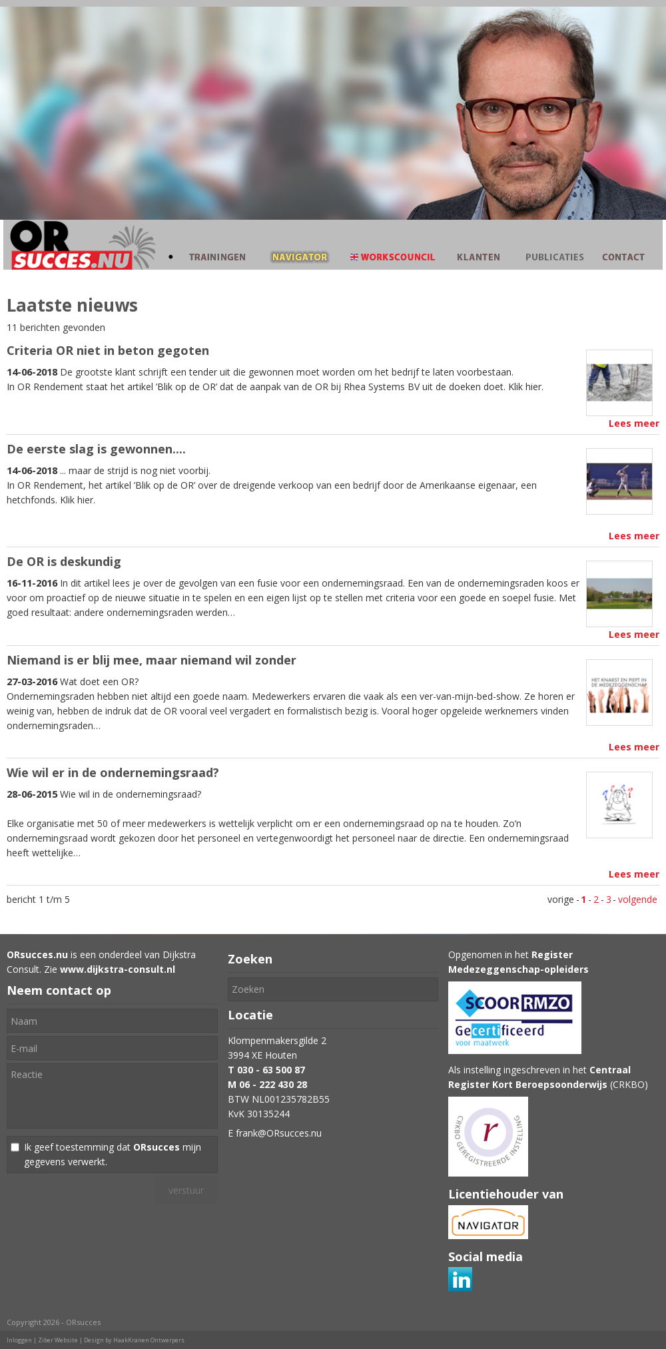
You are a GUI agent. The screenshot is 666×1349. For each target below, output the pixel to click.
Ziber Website (58, 1340)
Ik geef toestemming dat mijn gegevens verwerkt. (112, 1154)
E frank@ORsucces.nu (275, 1133)
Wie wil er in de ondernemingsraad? (113, 772)
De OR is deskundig (64, 561)
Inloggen (19, 1340)
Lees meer (634, 423)
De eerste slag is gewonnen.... (96, 449)
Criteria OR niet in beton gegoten (108, 350)
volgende (637, 899)
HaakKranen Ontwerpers (148, 1340)
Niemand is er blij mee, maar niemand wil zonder (151, 660)
